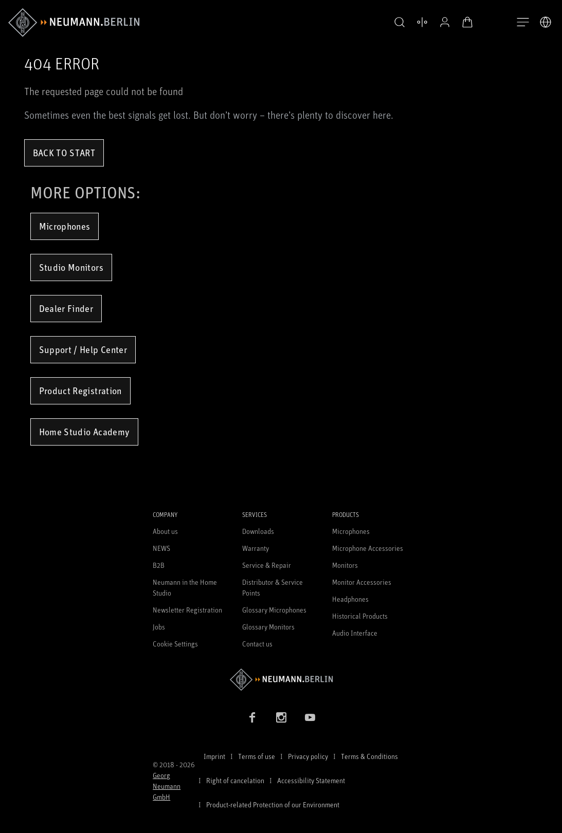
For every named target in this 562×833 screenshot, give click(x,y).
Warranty (255, 548)
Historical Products (360, 616)
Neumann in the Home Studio (185, 587)
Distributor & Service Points (272, 587)
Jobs (159, 626)
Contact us (257, 643)
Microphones (64, 226)
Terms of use (256, 756)
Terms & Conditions (369, 756)
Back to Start (64, 152)
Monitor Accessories (361, 582)
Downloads (258, 531)
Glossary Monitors (268, 626)
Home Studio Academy (84, 431)
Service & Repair (266, 565)
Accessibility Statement (311, 780)
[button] (399, 22)
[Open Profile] (445, 22)
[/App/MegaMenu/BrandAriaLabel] (73, 22)
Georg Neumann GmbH (166, 786)
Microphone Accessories (367, 548)
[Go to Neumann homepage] (281, 680)
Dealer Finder (66, 308)
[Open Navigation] (523, 22)
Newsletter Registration (187, 609)
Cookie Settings (175, 643)
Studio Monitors (71, 267)
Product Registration (80, 390)
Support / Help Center (83, 349)
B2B (159, 565)
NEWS (161, 548)
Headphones (350, 599)
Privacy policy (308, 756)
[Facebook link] (252, 717)
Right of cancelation (235, 780)
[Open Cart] (467, 22)
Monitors (345, 565)
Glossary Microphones (274, 609)
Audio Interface (354, 632)
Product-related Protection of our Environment (272, 804)
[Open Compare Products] (422, 22)
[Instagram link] (281, 717)
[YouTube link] (310, 717)
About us (165, 531)
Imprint (214, 756)
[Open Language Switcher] (545, 22)
